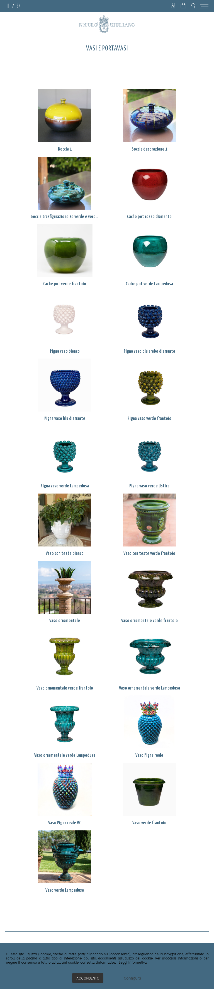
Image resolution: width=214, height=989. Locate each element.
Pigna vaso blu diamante (64, 418)
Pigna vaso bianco (65, 351)
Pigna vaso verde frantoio (149, 418)
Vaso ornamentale (64, 620)
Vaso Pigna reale (149, 755)
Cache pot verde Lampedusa (149, 284)
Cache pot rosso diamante (149, 216)
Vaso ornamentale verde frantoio (149, 620)
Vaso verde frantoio (149, 823)
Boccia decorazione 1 (149, 149)
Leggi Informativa (133, 962)
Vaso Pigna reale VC (64, 823)
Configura (132, 978)
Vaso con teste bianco (65, 553)
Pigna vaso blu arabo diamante (149, 351)
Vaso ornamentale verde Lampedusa (149, 688)
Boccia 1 (65, 149)
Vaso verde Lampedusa (64, 890)
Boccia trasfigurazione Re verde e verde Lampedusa (65, 216)
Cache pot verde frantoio (64, 284)
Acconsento (87, 978)
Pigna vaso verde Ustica (149, 486)
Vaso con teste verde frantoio (149, 553)
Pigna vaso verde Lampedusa (65, 486)
